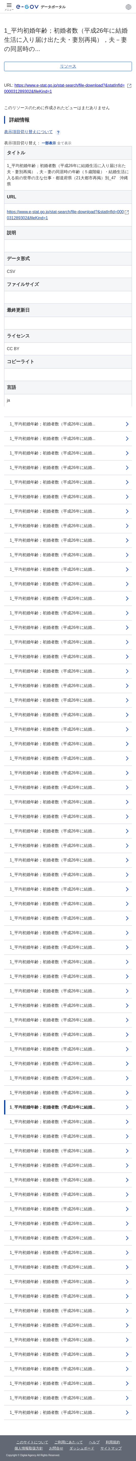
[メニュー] (9, 6)
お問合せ (56, 1448)
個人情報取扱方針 (28, 1448)
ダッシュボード (81, 1448)
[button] (128, 7)
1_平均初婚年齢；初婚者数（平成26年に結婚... (52, 424)
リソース (68, 66)
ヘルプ (94, 1442)
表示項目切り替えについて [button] (32, 132)
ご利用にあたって (68, 1442)
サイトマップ (111, 1448)
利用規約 (113, 1442)
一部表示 (49, 143)
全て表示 (64, 143)
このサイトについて (32, 1442)
